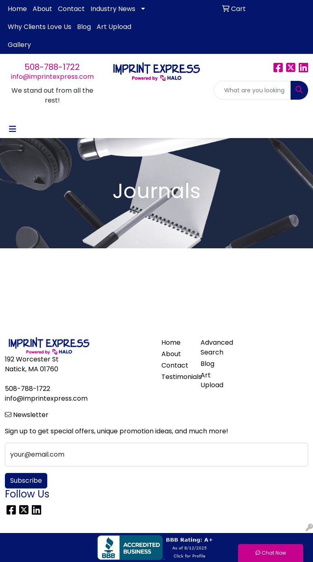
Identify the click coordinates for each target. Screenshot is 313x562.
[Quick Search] (252, 90)
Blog (84, 26)
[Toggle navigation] (12, 129)
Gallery (19, 44)
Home (17, 8)
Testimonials (176, 376)
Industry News (112, 8)
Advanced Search (215, 347)
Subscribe (26, 480)
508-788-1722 (52, 67)
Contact (71, 8)
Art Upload (114, 26)
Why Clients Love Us (39, 26)
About (42, 8)
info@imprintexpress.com (52, 76)
